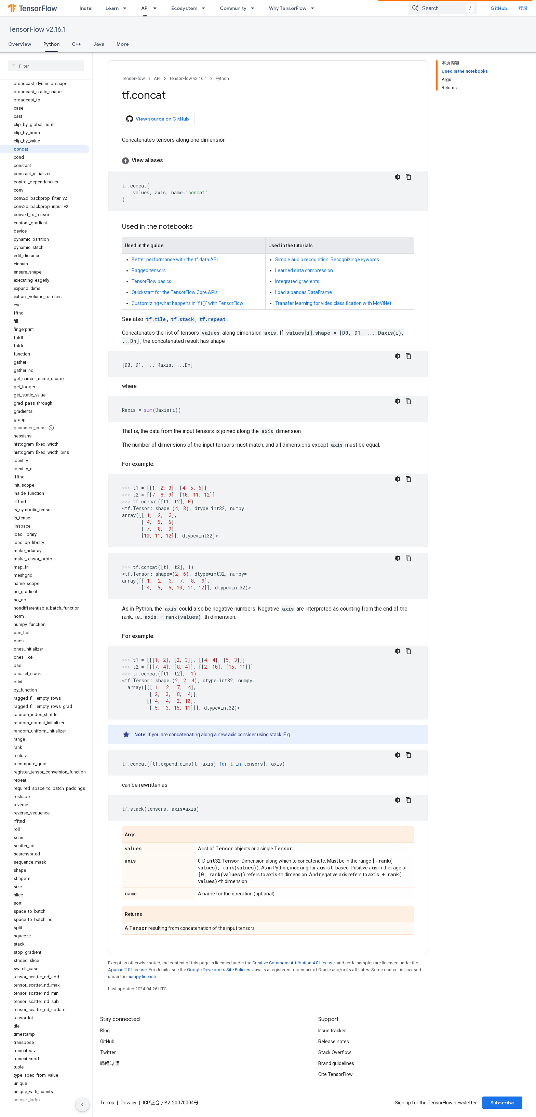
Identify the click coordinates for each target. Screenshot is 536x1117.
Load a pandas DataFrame (303, 292)
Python (222, 78)
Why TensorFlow (287, 8)
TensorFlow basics (151, 281)
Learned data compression (304, 270)
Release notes (333, 1041)
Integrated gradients (297, 281)
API (157, 78)
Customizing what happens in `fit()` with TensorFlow (187, 303)
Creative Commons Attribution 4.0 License (293, 962)
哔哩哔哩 (109, 1063)
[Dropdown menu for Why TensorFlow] (314, 8)
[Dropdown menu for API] (157, 8)
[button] (268, 160)
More (123, 44)
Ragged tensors (149, 270)
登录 (523, 8)
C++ (76, 44)
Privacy (128, 1102)
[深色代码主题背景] (397, 176)
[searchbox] (46, 65)
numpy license (142, 976)
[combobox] (442, 8)
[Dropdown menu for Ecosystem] (205, 8)
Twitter (108, 1052)
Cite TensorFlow (335, 1074)
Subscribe (502, 1103)
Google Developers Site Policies (218, 969)
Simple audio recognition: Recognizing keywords (327, 259)
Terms (107, 1102)
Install (86, 8)
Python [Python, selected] (51, 44)
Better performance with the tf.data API (175, 259)
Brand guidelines (336, 1063)
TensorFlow (133, 78)
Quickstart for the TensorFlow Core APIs (175, 292)
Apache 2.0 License (127, 969)
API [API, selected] (145, 8)
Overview (19, 44)
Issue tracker (332, 1030)
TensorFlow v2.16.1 (36, 29)
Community (233, 8)
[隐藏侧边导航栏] (82, 1105)
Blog (105, 1030)
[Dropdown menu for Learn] (127, 8)
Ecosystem (184, 8)
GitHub (499, 8)
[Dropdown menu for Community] (254, 8)
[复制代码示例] (408, 176)
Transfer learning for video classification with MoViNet (333, 303)
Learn (112, 8)
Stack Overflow (334, 1052)
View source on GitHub (157, 118)
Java (98, 44)
